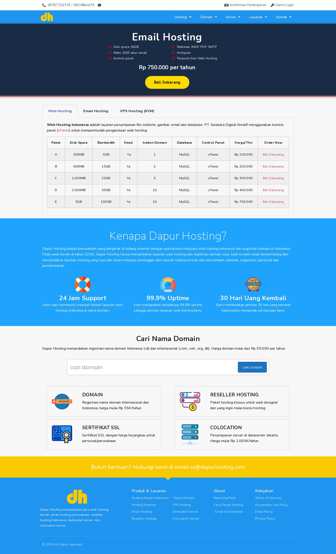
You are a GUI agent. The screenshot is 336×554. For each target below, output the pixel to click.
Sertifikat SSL (101, 427)
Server (233, 17)
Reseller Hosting (234, 395)
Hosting (182, 17)
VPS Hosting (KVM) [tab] (137, 111)
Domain (208, 17)
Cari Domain (252, 367)
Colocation (226, 427)
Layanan (258, 17)
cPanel (63, 130)
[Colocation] (190, 434)
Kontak (284, 17)
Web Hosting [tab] (60, 111)
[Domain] (62, 401)
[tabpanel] (168, 167)
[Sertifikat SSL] (62, 434)
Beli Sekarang (273, 154)
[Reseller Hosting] (190, 401)
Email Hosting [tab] (95, 111)
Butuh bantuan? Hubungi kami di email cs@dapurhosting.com (168, 467)
